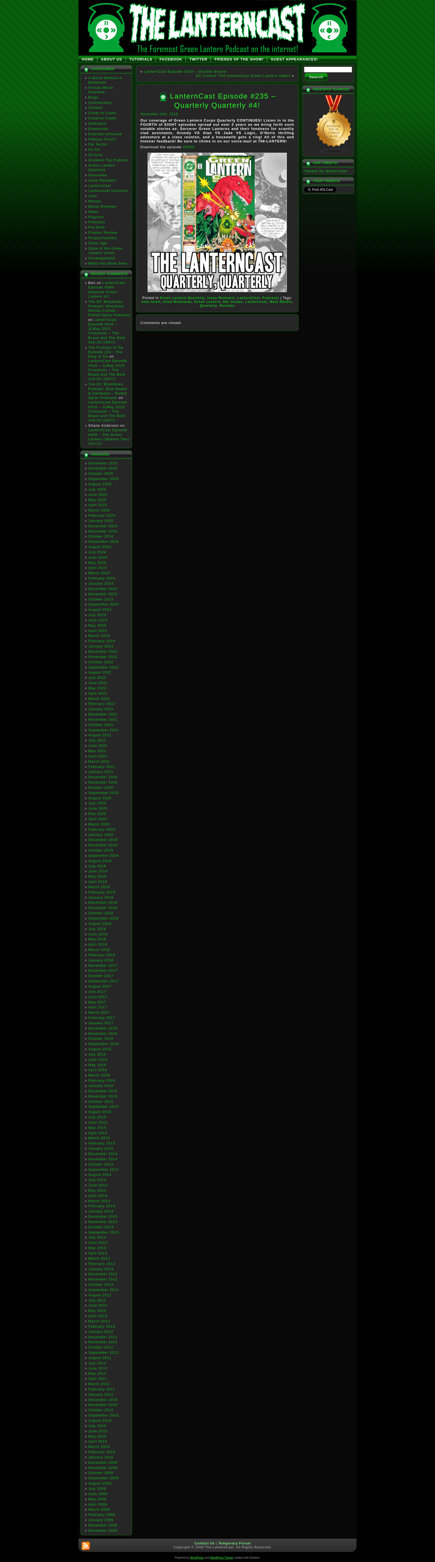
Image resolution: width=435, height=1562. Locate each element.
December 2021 (103, 714)
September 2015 (103, 1106)
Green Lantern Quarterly (101, 167)
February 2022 (101, 704)
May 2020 (97, 814)
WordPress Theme (221, 1557)
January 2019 (100, 897)
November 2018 (103, 908)
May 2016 (97, 1065)
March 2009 (99, 1509)
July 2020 (97, 803)
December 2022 (103, 651)
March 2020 (99, 824)
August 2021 (100, 735)
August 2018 (100, 923)
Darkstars (97, 123)
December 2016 (103, 1028)
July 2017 (97, 992)
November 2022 (103, 657)
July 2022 (97, 677)
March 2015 (99, 1138)
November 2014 (103, 1159)
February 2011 (101, 1389)
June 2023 (98, 620)
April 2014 (97, 1196)
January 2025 (100, 521)
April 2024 (97, 568)
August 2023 (100, 609)
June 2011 (98, 1368)
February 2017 (101, 1018)
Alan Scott (150, 302)
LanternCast (99, 186)
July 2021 (97, 740)
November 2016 (103, 1033)
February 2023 (101, 641)
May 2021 (97, 751)
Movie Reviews (102, 206)
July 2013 (97, 1237)
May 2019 (97, 876)
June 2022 (98, 683)
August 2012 (100, 1295)
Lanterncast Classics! (108, 191)
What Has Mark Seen (108, 263)
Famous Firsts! (102, 139)
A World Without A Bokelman (105, 80)
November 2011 (103, 1342)
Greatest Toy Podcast (108, 160)
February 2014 (101, 1206)
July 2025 (97, 489)
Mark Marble (281, 302)
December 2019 (103, 840)
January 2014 (100, 1211)
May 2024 (97, 563)
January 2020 (100, 835)
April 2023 (97, 631)
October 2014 (100, 1164)
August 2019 (100, 861)
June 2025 (98, 495)
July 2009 (97, 1488)
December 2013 (103, 1216)
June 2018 (98, 934)
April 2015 (97, 1133)
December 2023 (103, 589)
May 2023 (97, 625)
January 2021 (100, 772)
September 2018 (103, 918)
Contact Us (204, 1543)
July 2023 (97, 615)
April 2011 (97, 1379)
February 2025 (101, 515)
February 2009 (101, 1515)
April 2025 (97, 505)
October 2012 (100, 1284)
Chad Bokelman (177, 302)
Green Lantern (207, 302)
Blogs (93, 97)
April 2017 (97, 1007)
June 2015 (98, 1122)
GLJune (95, 155)
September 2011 (103, 1352)
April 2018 (97, 944)
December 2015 (103, 1091)
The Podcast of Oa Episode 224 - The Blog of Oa (105, 352)
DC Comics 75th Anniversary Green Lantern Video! (243, 76)
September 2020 (103, 793)
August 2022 (100, 672)
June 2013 (98, 1242)
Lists (92, 196)
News (93, 212)
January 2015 (100, 1148)
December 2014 (103, 1154)
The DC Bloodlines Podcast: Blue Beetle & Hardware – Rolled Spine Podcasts (107, 391)
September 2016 (103, 1044)
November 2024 (103, 531)
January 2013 (100, 1269)
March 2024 (99, 573)
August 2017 (100, 986)
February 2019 (101, 892)
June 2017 (98, 997)
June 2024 (98, 557)
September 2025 (103, 479)
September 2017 (103, 981)
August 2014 (100, 1174)
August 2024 (100, 547)
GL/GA (94, 149)
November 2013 (103, 1222)
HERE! (189, 147)
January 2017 (100, 1023)
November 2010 (103, 1405)
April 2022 (97, 693)
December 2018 (103, 902)
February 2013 (101, 1264)
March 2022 (99, 699)
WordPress (197, 1557)
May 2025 (97, 500)
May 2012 (97, 1311)
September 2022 (103, 667)
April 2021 (97, 756)
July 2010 (97, 1426)
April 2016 (97, 1070)
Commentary (100, 103)
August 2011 (100, 1358)
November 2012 (103, 1279)
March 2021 (99, 761)
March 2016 (99, 1075)
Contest (95, 108)
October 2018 (100, 913)
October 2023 (100, 599)
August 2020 (100, 798)
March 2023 (99, 636)
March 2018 (99, 950)
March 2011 (99, 1384)
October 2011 (100, 1347)
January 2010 (100, 1457)
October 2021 (100, 725)
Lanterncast (256, 302)
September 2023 (103, 604)
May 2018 (97, 939)
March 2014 (99, 1201)
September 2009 (103, 1478)
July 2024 (97, 552)
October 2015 (100, 1101)
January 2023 (100, 646)
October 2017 (100, 976)
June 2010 (98, 1431)
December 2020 (103, 777)
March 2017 (99, 1012)
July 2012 (97, 1300)
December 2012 (103, 1274)
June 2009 (98, 1494)
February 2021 (101, 767)
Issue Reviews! (102, 180)
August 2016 (100, 1049)
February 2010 (101, 1452)
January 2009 (100, 1520)
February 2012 (101, 1326)
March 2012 (99, 1321)
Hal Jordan (233, 302)
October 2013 (100, 1227)
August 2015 (100, 1112)
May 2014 (97, 1190)
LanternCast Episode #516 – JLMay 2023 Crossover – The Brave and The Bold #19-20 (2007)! (106, 331)
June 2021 (98, 746)
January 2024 (100, 583)
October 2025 (100, 473)
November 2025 (103, 468)
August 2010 (100, 1420)
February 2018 (101, 955)
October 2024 (100, 536)
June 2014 (98, 1185)
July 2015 (97, 1117)
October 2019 (100, 850)
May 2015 (97, 1128)
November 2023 (103, 594)
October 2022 (100, 662)
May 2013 (97, 1248)
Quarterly (208, 306)
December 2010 (103, 1400)
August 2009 (100, 1483)
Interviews (97, 175)
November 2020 (103, 782)
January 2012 (100, 1332)
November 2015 (103, 1096)
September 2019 (103, 855)
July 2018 (97, 929)
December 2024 (103, 526)
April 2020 (97, 819)
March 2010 (99, 1447)
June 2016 (98, 1060)
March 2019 (99, 887)
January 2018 (100, 960)
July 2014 (97, 1180)
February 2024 (101, 578)
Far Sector (98, 144)
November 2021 (103, 719)
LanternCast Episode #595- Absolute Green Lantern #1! (106, 289)
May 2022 (97, 688)
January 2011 (100, 1394)
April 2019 (97, 882)
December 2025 (103, 463)
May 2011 (97, 1373)
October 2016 (100, 1038)
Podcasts (96, 222)
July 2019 (97, 866)
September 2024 (103, 541)
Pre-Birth (96, 227)
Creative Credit (102, 118)
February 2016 (101, 1080)
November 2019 (103, 845)
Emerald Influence (105, 134)
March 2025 (99, 510)
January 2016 (100, 1086)
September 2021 (103, 730)
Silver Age (97, 243)
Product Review (102, 232)
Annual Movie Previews (100, 90)
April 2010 (97, 1441)
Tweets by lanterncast (325, 171)
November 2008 (103, 1530)
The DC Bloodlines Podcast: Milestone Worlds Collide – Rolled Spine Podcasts (109, 308)
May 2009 (97, 1499)
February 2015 (101, 1143)
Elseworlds (98, 129)
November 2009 (103, 1468)
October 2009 (100, 1473)
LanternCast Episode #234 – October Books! (185, 71)
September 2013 (103, 1232)
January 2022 (100, 709)
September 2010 (103, 1415)
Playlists (96, 217)
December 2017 (103, 965)
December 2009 (103, 1462)
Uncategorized (101, 258)
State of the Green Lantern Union (105, 250)
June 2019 (98, 871)
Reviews (227, 306)
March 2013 (99, 1258)
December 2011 (103, 1337)
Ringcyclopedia (102, 238)
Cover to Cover (102, 113)
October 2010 (100, 1410)
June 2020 (98, 808)
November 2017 (103, 970)
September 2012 (103, 1290)
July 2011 (97, 1363)
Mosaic (94, 201)
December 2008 (103, 1525)
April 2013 (97, 1253)
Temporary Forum (234, 1543)
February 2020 (101, 829)
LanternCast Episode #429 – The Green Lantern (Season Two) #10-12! (108, 437)
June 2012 (98, 1305)
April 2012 (97, 1316)
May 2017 (97, 1002)
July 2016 (97, 1054)
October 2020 (100, 787)
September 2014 (103, 1169)
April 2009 (97, 1504)
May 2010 (97, 1436)
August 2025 (100, 484)
